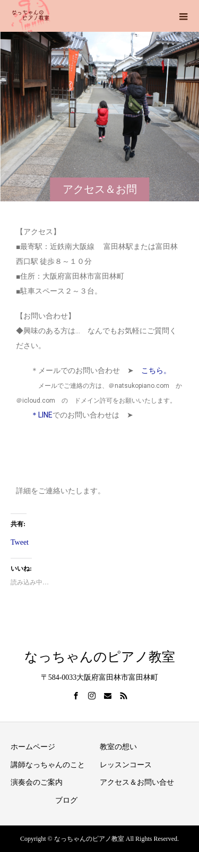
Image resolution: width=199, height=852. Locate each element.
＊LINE (34, 415)
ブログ (66, 800)
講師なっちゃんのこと (48, 765)
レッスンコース (126, 765)
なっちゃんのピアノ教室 (99, 657)
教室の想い (118, 747)
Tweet (20, 541)
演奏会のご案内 (37, 782)
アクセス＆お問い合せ (137, 782)
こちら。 (156, 370)
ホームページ (33, 747)
